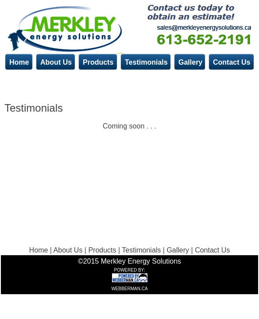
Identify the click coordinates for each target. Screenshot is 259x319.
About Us (56, 62)
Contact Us (231, 62)
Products (98, 62)
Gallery (190, 62)
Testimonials (146, 62)
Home (19, 62)
